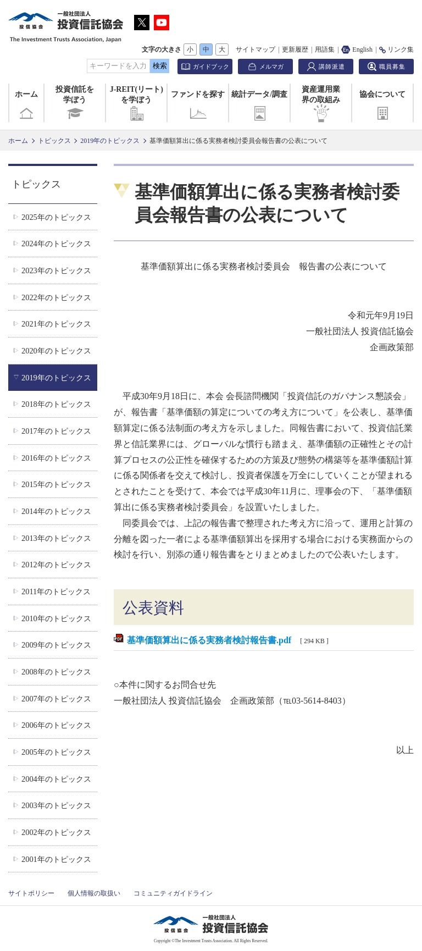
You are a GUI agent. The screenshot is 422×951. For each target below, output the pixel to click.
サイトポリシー (31, 893)
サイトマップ (255, 49)
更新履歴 (295, 49)
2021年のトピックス (56, 323)
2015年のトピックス (56, 484)
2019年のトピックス (110, 141)
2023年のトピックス (56, 270)
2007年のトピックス (56, 698)
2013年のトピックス (56, 538)
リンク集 (396, 49)
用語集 (325, 49)
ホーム (26, 106)
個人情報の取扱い (94, 893)
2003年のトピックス (56, 805)
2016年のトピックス (56, 458)
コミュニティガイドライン (173, 893)
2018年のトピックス (56, 404)
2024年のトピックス (56, 243)
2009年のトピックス (56, 644)
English (357, 49)
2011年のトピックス (56, 591)
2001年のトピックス (56, 859)
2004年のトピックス (56, 779)
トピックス (54, 141)
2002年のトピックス (56, 832)
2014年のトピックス (56, 511)
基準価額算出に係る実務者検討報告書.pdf (209, 640)
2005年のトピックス (56, 752)
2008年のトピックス (56, 671)
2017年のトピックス (56, 431)
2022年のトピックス (56, 297)
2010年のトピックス (56, 618)
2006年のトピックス (56, 725)
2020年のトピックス (56, 350)
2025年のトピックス (56, 217)
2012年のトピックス (56, 564)
